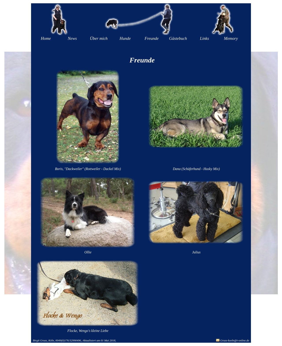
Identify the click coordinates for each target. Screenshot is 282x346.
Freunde (152, 38)
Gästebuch (178, 38)
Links (204, 38)
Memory (231, 38)
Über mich (99, 38)
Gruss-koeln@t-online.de (234, 340)
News (72, 38)
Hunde (125, 38)
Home (46, 38)
